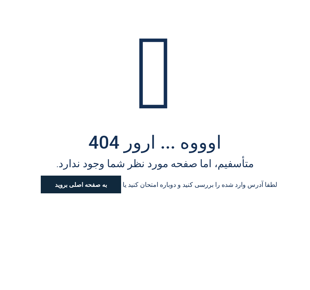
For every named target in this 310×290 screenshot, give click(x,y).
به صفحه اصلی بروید (81, 184)
